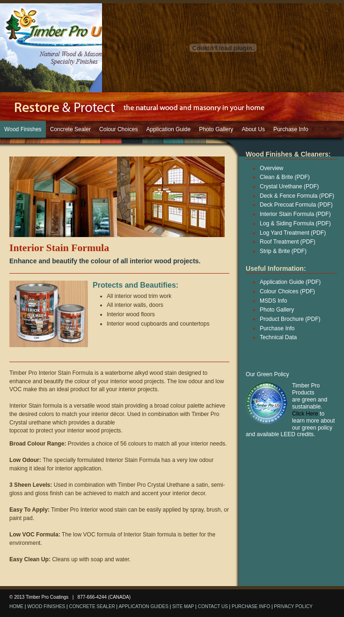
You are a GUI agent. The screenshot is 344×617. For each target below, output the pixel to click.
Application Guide (168, 129)
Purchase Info (290, 129)
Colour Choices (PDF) (287, 291)
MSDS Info (273, 300)
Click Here (305, 413)
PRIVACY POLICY (293, 606)
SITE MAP (183, 606)
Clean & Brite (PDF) (285, 177)
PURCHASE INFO (251, 606)
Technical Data (278, 337)
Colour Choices (118, 129)
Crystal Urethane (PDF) (289, 186)
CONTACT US (213, 606)
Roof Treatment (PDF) (287, 241)
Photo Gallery (216, 129)
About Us (253, 129)
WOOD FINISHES (46, 606)
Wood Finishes (23, 129)
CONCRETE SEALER (92, 606)
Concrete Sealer (70, 129)
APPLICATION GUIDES (143, 606)
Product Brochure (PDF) (290, 319)
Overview (271, 168)
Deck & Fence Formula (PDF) (297, 196)
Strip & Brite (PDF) (283, 251)
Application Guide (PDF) (290, 282)
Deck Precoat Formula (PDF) (296, 204)
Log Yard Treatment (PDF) (293, 233)
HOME (16, 606)
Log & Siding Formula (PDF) (295, 223)
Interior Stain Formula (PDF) (295, 214)
